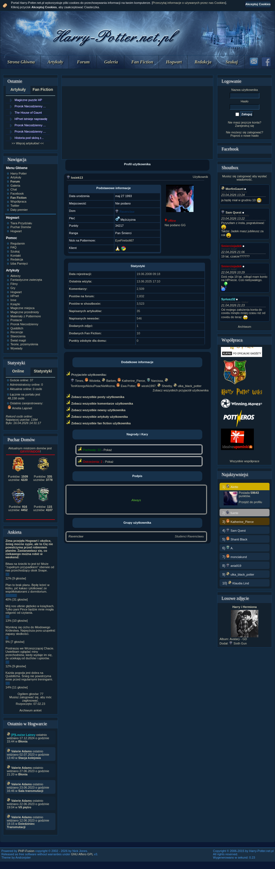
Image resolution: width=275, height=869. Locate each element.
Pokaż (107, 450)
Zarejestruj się (244, 125)
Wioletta (92, 380)
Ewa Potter (125, 386)
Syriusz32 (228, 299)
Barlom (109, 380)
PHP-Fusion (26, 851)
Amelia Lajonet (20, 408)
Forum (83, 62)
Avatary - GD (238, 639)
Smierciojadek (231, 246)
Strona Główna (21, 62)
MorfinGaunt (232, 188)
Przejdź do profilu (250, 502)
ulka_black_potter (187, 386)
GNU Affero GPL (82, 854)
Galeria (111, 62)
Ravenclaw (76, 536)
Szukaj (232, 62)
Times (77, 380)
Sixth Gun (238, 643)
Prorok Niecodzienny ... (30, 106)
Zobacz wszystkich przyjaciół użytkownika (181, 390)
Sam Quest (231, 212)
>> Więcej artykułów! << (28, 143)
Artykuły (55, 62)
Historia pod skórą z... (29, 137)
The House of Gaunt (28, 112)
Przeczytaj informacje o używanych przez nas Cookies (189, 2)
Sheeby (164, 386)
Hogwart (174, 62)
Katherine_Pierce (131, 380)
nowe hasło (251, 135)
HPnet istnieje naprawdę (31, 118)
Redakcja (203, 62)
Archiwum (244, 326)
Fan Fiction (142, 62)
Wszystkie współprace (244, 461)
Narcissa (155, 380)
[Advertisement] (137, 122)
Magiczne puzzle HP (28, 100)
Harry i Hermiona (244, 607)
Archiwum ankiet (30, 710)
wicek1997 (146, 386)
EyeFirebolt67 (124, 240)
